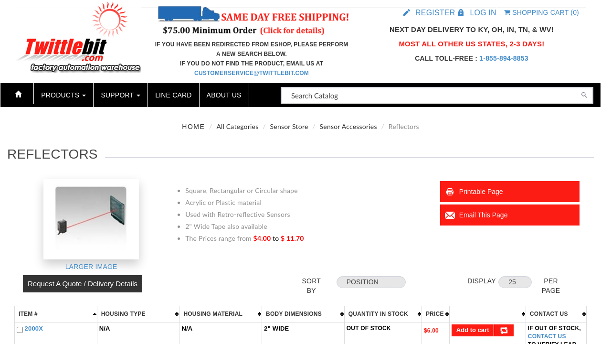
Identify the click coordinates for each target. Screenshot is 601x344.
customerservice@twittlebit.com (251, 73)
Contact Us (547, 336)
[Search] (584, 94)
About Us (224, 95)
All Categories (237, 126)
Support (120, 95)
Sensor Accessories (348, 126)
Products (63, 95)
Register (435, 13)
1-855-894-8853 (503, 58)
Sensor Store (289, 126)
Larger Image (91, 266)
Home (193, 126)
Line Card (173, 95)
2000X (34, 328)
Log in (483, 13)
